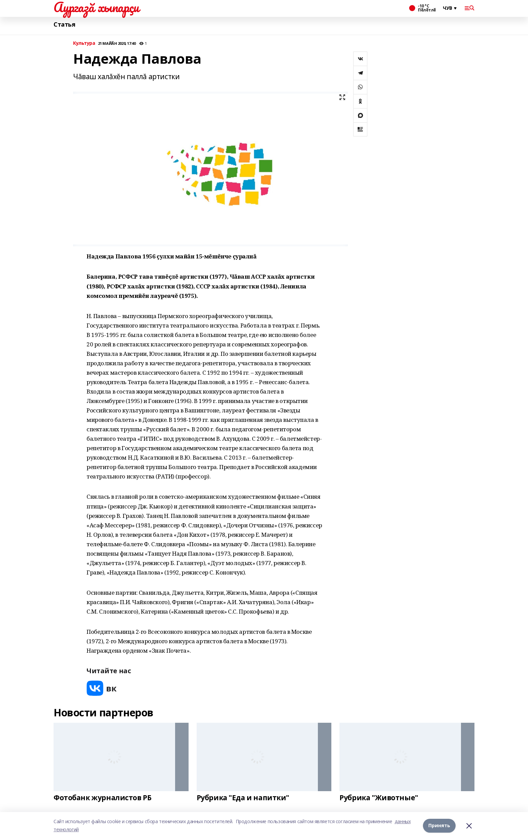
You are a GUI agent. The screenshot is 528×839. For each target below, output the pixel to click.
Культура (84, 43)
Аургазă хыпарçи (96, 7)
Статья (64, 24)
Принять (439, 825)
